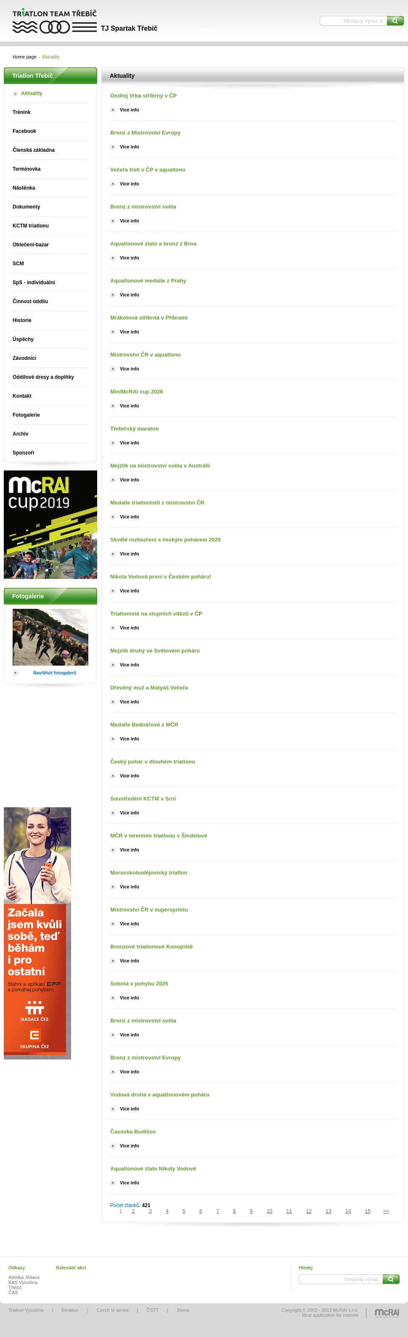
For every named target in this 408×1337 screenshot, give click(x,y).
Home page (25, 56)
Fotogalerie (26, 415)
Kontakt (22, 396)
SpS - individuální (34, 282)
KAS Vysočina (22, 1282)
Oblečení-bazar (31, 245)
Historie (22, 320)
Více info (129, 109)
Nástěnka (24, 188)
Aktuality (31, 93)
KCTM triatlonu (31, 226)
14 (348, 1211)
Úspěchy (23, 339)
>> (386, 1211)
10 (269, 1211)
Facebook (24, 131)
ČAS (13, 1292)
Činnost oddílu (30, 301)
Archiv (20, 434)
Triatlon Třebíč (77, 21)
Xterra (183, 1310)
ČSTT (152, 1310)
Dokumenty (26, 207)
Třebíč (14, 1287)
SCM (18, 264)
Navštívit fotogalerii (54, 672)
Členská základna (34, 150)
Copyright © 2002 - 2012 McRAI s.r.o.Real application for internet (319, 1313)
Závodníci (24, 358)
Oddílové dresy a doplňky (43, 377)
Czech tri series (113, 1310)
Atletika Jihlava (23, 1277)
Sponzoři (23, 453)
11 (289, 1211)
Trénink (22, 112)
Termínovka (26, 169)
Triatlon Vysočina (26, 1310)
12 (309, 1211)
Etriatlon (69, 1310)
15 (368, 1211)
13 (328, 1211)
